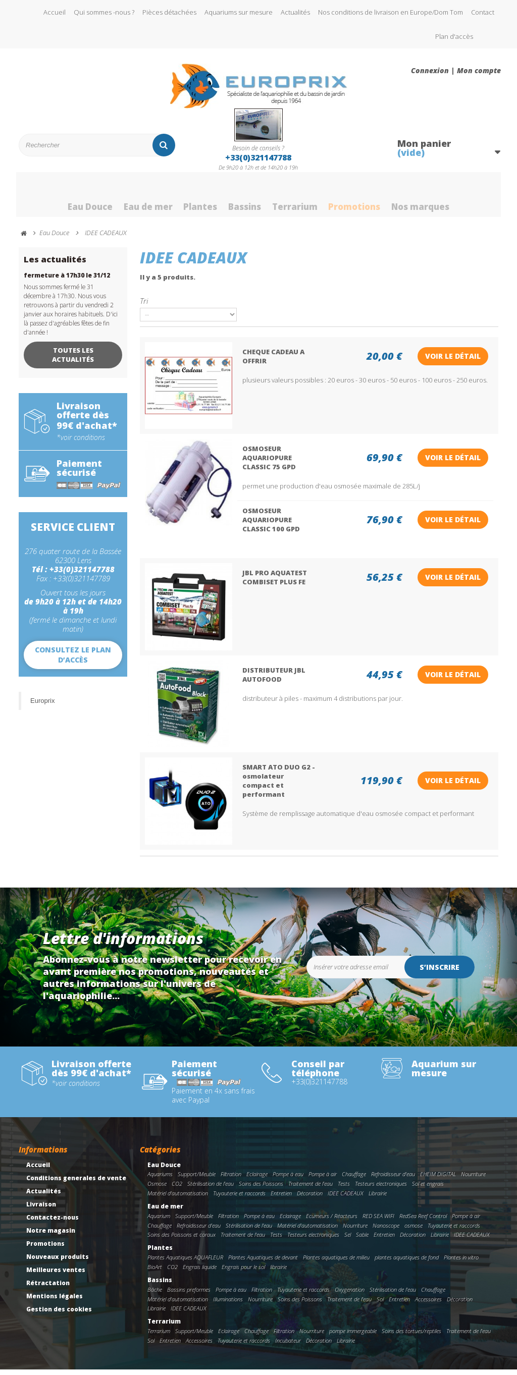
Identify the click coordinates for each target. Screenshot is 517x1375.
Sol (380, 1304)
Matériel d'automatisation (177, 1198)
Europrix (42, 706)
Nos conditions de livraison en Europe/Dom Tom (390, 12)
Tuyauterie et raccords (239, 1198)
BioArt (154, 1272)
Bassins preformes (189, 1295)
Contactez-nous (52, 1223)
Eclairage (257, 1180)
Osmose (157, 1189)
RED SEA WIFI (378, 1221)
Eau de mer (140, 198)
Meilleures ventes (55, 1275)
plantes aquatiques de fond (407, 1263)
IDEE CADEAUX (346, 1198)
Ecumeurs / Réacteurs (331, 1221)
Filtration (231, 1180)
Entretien (281, 1198)
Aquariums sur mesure (238, 12)
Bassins (244, 198)
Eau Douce (77, 198)
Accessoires (428, 1304)
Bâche (154, 1295)
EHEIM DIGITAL (438, 1180)
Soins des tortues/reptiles (411, 1337)
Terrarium (298, 198)
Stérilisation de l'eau (210, 1189)
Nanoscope (386, 1231)
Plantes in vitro (461, 1263)
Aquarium (158, 1221)
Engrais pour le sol (243, 1272)
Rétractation (48, 1288)
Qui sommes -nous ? (104, 12)
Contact (482, 12)
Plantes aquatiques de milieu (336, 1263)
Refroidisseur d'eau (393, 1180)
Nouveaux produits (57, 1262)
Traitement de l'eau (310, 1189)
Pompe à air (322, 1180)
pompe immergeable (353, 1337)
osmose (413, 1231)
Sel (347, 1240)
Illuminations (228, 1304)
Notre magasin (50, 1236)
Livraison (41, 1209)
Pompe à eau (288, 1180)
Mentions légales (54, 1301)
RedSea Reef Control (423, 1221)
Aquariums (160, 1180)
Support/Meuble (197, 1180)
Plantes (196, 198)
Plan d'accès (454, 36)
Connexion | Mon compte (456, 70)
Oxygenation (350, 1295)
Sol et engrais (428, 1189)
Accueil (54, 12)
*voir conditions (81, 443)
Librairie (378, 1198)
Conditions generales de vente (76, 1183)
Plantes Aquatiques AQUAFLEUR (185, 1263)
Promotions (361, 198)
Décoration (310, 1198)
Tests (344, 1189)
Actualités (295, 12)
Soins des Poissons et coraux (181, 1240)
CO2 (177, 1189)
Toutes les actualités (73, 360)
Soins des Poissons (261, 1189)
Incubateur (288, 1346)
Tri (144, 306)
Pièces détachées (169, 12)
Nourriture (473, 1180)
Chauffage (354, 1180)
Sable (362, 1240)
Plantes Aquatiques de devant (263, 1263)
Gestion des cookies (59, 1314)
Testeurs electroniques (381, 1189)
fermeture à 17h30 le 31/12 (67, 281)
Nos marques (432, 198)
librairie (278, 1272)
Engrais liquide (200, 1272)
